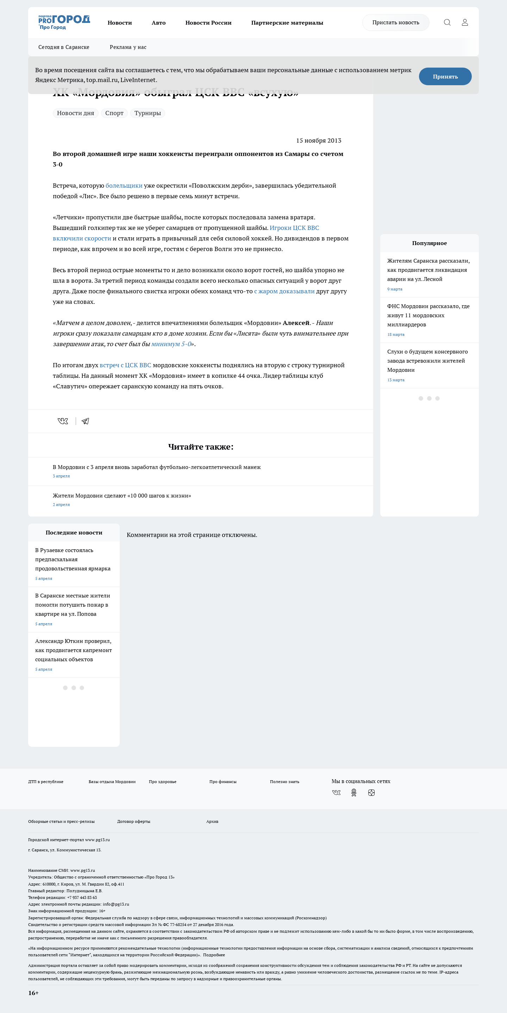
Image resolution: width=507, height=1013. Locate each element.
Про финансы (223, 781)
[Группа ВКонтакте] (336, 793)
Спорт (114, 113)
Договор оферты (133, 821)
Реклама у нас (128, 47)
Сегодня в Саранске (63, 47)
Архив (212, 821)
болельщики (124, 185)
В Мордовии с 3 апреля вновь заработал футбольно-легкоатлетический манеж (201, 472)
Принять (445, 76)
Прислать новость (396, 22)
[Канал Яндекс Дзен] (371, 793)
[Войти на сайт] (465, 22)
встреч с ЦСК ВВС (125, 365)
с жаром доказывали (284, 291)
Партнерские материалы (287, 22)
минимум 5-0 (171, 344)
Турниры (147, 113)
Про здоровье (162, 781)
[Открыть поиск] (447, 22)
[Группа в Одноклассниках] (354, 793)
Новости (120, 22)
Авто (159, 22)
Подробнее (214, 954)
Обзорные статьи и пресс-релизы (61, 821)
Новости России (209, 22)
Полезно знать (284, 781)
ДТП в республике (45, 781)
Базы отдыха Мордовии (112, 781)
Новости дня (75, 113)
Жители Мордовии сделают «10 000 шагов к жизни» (201, 500)
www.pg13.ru (97, 839)
